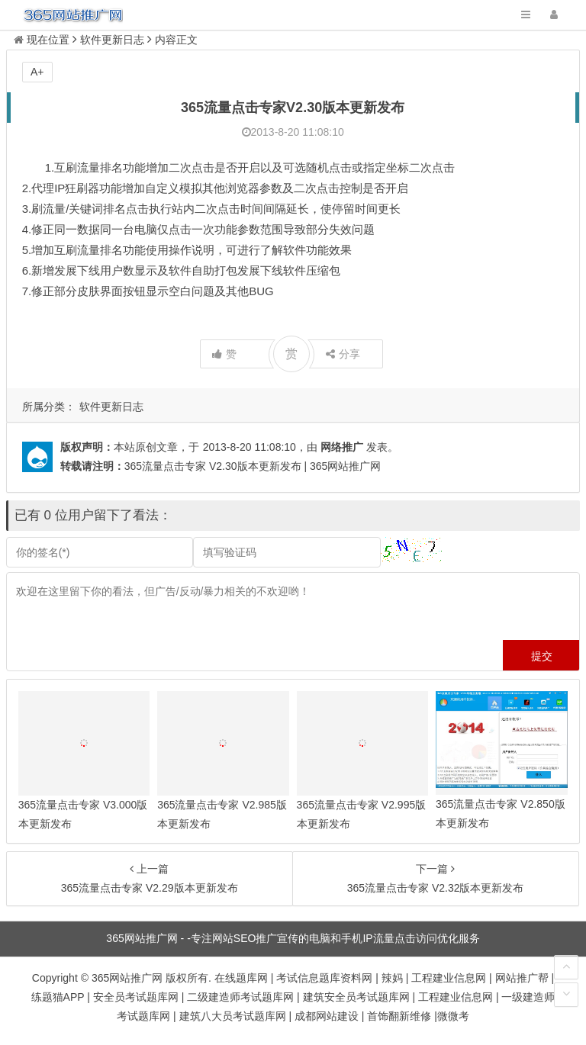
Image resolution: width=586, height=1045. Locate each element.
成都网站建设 (327, 1016)
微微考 (453, 1016)
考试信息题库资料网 (324, 978)
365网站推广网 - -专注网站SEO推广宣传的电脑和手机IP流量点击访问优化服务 (292, 938)
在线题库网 (241, 978)
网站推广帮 (522, 978)
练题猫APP (58, 997)
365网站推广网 (127, 978)
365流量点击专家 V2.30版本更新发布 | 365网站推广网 (253, 466)
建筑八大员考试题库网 (232, 1016)
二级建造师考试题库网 (240, 997)
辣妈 (392, 978)
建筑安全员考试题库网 (356, 997)
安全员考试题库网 (136, 997)
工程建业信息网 (448, 978)
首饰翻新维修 (399, 1016)
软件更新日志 (111, 406)
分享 (343, 354)
